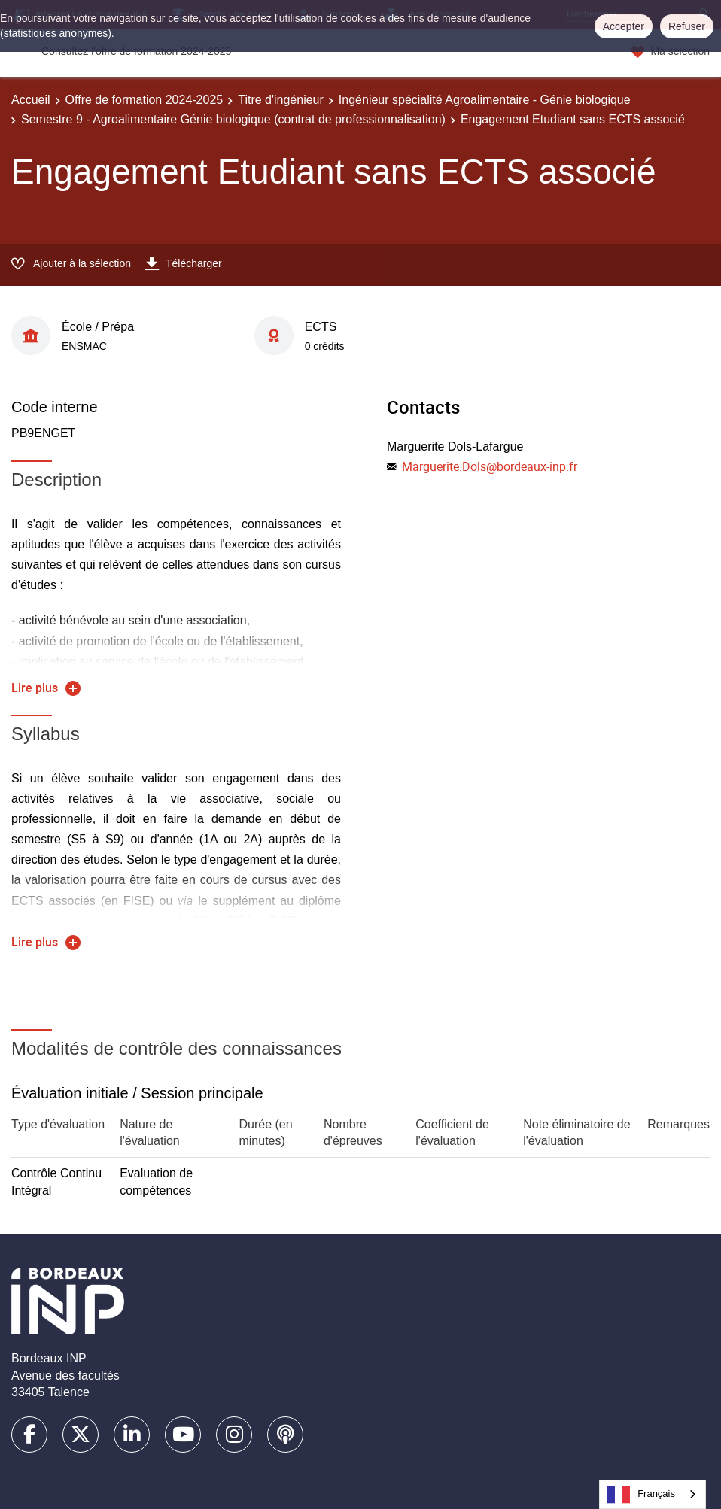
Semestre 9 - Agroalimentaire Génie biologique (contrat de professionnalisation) (233, 119)
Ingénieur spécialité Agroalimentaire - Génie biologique (485, 99)
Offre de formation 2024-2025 (144, 99)
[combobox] (652, 1494)
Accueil (30, 99)
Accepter (623, 26)
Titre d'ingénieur (281, 99)
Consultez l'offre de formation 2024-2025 (136, 51)
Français (641, 1495)
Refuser (686, 26)
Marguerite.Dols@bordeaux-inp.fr (489, 466)
